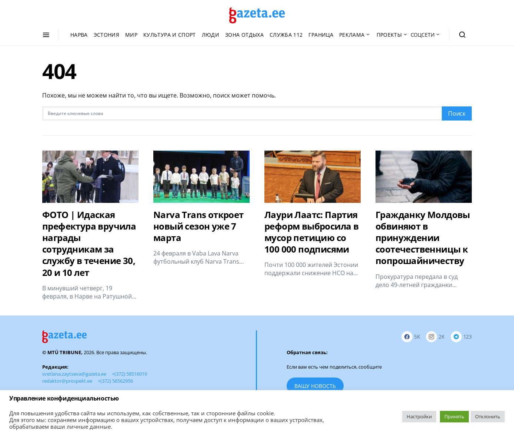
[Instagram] (435, 336)
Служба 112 (286, 34)
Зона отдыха (244, 34)
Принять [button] (454, 416)
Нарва (79, 34)
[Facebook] (410, 336)
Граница (320, 34)
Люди (210, 34)
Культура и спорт (169, 34)
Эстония (106, 34)
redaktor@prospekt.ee (67, 381)
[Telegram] (461, 336)
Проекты (389, 34)
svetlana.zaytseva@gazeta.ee (74, 373)
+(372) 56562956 (115, 381)
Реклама (351, 34)
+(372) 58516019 (129, 373)
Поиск (456, 113)
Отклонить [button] (487, 416)
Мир (131, 34)
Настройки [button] (419, 416)
